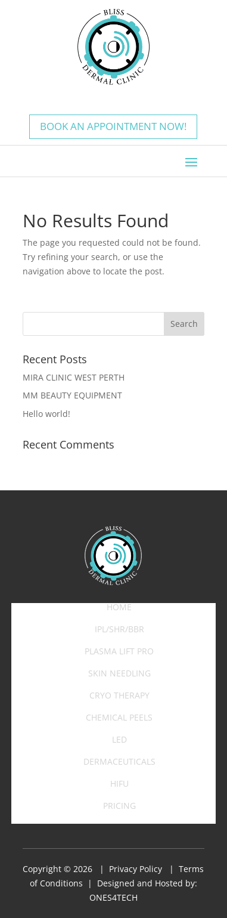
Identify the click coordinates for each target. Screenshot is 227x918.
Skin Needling (119, 674)
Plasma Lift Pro (119, 652)
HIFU (119, 784)
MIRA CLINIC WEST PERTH (74, 377)
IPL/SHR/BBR (119, 630)
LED (119, 740)
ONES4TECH (113, 897)
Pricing (119, 806)
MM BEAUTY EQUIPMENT (72, 395)
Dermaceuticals (119, 762)
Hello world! (46, 413)
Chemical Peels (119, 718)
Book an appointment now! (113, 126)
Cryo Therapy (119, 696)
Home (119, 608)
